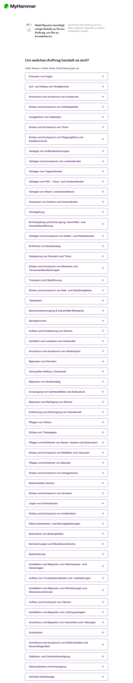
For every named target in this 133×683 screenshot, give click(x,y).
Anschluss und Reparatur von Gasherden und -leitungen (66, 622)
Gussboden (66, 632)
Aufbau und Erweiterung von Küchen (66, 331)
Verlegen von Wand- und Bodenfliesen (66, 191)
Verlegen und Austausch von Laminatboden (66, 161)
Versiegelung (66, 212)
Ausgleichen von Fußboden (66, 117)
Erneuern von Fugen (66, 76)
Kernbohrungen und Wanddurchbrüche (66, 544)
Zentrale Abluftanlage (66, 676)
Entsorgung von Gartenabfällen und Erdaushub (66, 391)
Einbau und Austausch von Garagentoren (66, 473)
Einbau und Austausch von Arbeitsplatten (66, 107)
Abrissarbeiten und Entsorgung (66, 666)
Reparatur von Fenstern (66, 361)
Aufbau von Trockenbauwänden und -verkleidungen (66, 578)
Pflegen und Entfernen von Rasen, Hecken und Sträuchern (66, 442)
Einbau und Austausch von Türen (66, 127)
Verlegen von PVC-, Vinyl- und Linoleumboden (66, 181)
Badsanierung (66, 554)
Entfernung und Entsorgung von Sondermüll (66, 412)
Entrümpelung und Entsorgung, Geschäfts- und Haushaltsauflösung (66, 223)
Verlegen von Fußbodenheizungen (66, 151)
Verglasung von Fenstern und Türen (66, 256)
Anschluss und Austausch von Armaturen (66, 96)
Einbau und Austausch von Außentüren (66, 513)
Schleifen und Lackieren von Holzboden (66, 341)
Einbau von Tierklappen (66, 432)
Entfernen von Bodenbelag (66, 246)
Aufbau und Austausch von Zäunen (66, 602)
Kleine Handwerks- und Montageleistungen (66, 523)
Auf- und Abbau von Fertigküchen (66, 86)
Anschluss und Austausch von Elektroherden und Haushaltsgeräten (66, 644)
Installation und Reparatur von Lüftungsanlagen (66, 612)
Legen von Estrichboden (66, 503)
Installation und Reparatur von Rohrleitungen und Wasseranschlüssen (66, 590)
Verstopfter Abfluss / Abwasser (66, 371)
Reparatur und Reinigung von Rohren (66, 402)
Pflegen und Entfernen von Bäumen (66, 462)
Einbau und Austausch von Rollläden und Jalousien (66, 452)
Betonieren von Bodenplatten (66, 533)
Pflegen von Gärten (66, 422)
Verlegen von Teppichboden (66, 171)
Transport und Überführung (66, 280)
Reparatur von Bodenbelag (66, 381)
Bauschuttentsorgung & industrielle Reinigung (66, 310)
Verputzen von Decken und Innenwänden (66, 201)
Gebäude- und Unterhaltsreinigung (66, 656)
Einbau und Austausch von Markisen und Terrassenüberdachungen (66, 268)
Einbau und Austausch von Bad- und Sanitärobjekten (66, 290)
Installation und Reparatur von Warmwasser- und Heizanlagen (66, 566)
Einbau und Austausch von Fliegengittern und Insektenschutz (66, 139)
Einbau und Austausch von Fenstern (66, 493)
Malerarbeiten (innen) (66, 483)
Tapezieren (66, 300)
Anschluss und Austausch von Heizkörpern (66, 351)
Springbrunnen (66, 320)
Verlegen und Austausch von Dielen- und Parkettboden (66, 236)
